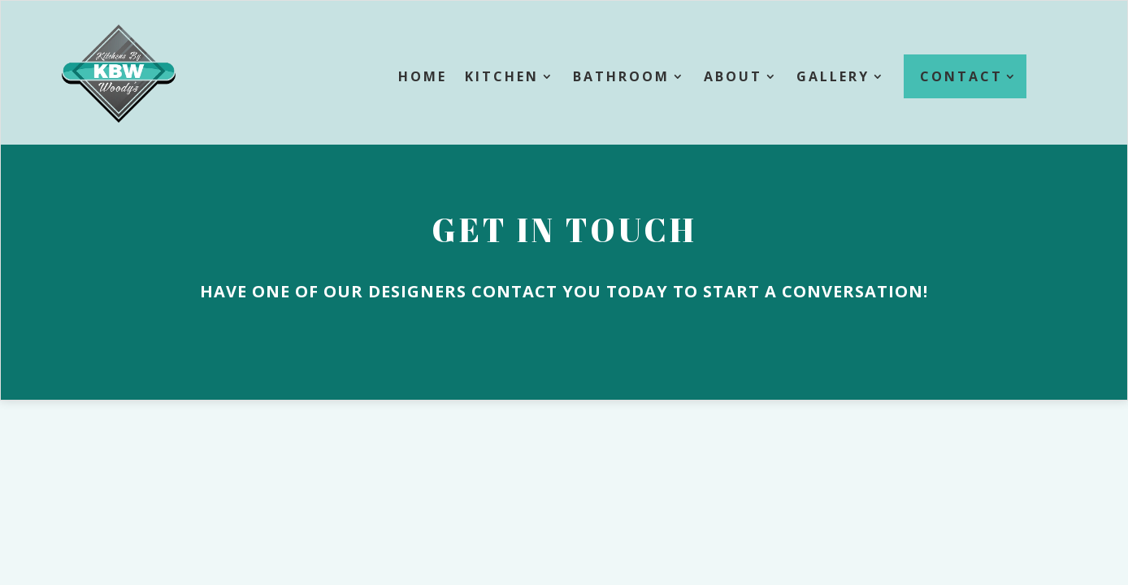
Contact (961, 76)
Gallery (833, 76)
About (733, 76)
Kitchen (502, 76)
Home (422, 76)
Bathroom (621, 76)
